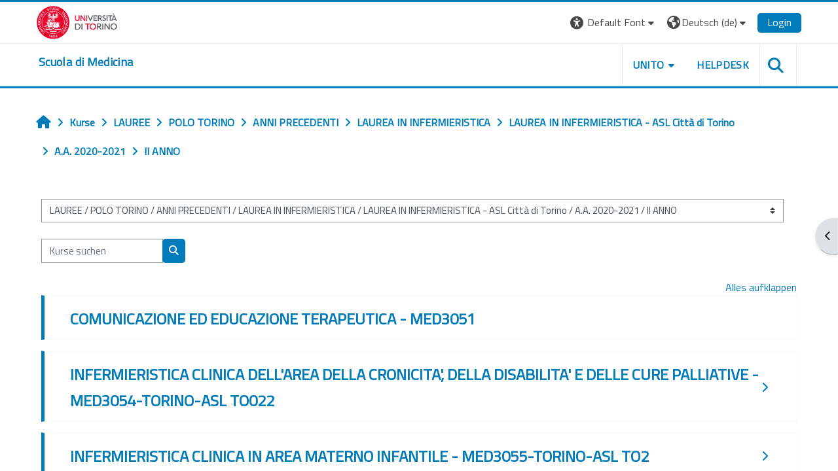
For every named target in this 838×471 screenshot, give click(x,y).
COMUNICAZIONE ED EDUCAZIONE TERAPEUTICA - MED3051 (272, 318)
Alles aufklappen (761, 287)
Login (779, 22)
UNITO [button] (649, 65)
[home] (86, 62)
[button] (613, 22)
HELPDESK (723, 65)
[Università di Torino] (77, 21)
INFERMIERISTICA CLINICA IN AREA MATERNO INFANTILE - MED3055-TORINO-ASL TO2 (359, 456)
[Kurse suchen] (102, 251)
